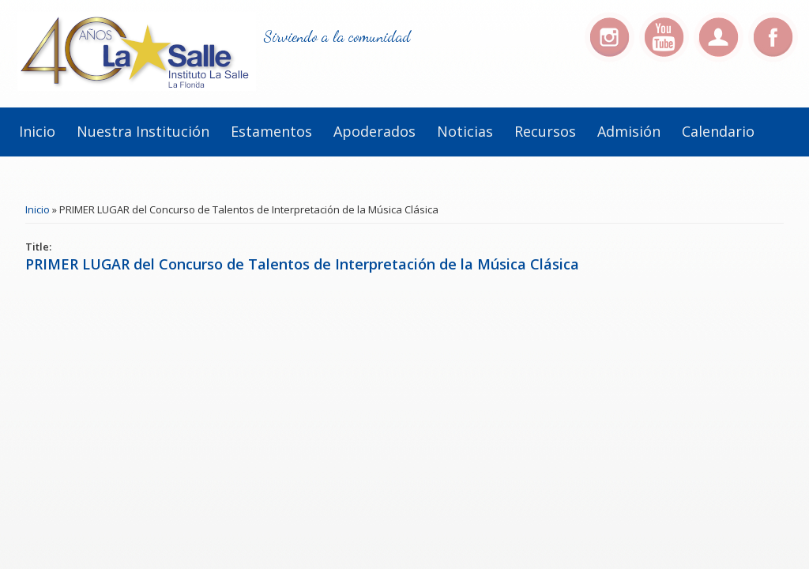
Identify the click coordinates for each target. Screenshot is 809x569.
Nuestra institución (143, 131)
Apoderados (374, 131)
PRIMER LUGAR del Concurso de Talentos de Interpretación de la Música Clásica (302, 263)
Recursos (545, 131)
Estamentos (271, 131)
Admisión (628, 131)
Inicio (37, 131)
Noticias (465, 131)
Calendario (718, 131)
